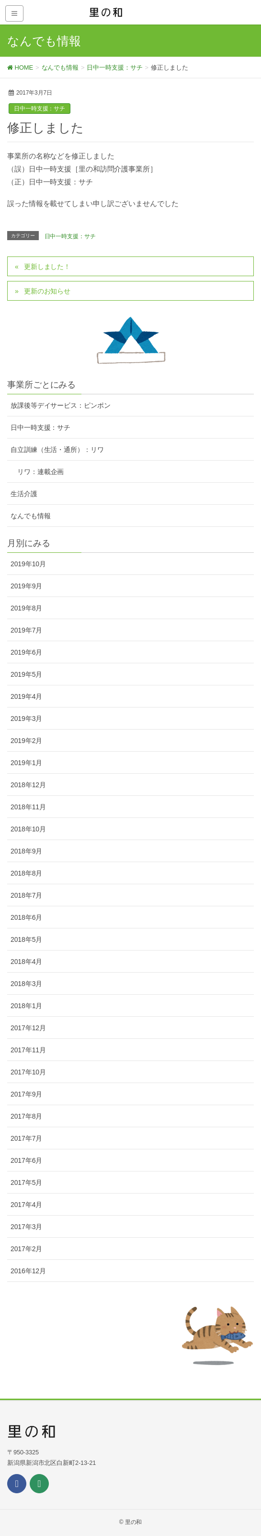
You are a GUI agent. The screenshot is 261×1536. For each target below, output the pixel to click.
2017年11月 (28, 1050)
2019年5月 (26, 674)
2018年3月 (26, 983)
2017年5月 (26, 1182)
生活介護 (24, 494)
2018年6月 (26, 917)
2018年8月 (26, 873)
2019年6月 (26, 652)
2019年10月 (28, 564)
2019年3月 (26, 718)
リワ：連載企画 (40, 471)
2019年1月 (26, 763)
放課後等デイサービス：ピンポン (61, 405)
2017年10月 (28, 1072)
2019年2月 (26, 740)
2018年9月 (26, 851)
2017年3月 (26, 1227)
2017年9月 (26, 1094)
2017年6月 (26, 1160)
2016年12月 (28, 1271)
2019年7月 (26, 630)
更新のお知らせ (47, 291)
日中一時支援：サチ (39, 108)
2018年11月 (28, 807)
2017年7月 (26, 1138)
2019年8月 (26, 608)
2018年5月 (26, 939)
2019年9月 (26, 586)
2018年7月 (26, 895)
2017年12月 (28, 1028)
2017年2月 (26, 1249)
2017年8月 (26, 1116)
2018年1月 (26, 1006)
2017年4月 (26, 1204)
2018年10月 (28, 829)
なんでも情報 (30, 516)
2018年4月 (26, 961)
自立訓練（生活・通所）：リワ (57, 449)
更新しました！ (47, 266)
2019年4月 (26, 696)
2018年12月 (28, 785)
